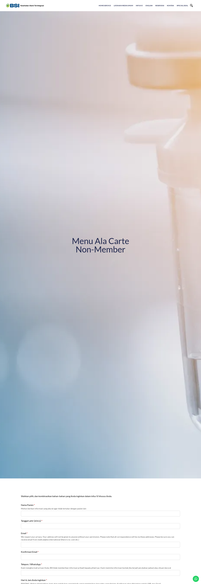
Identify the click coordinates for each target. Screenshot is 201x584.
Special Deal (182, 5)
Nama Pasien (28, 505)
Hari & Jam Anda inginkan (34, 580)
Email (24, 533)
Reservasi (159, 5)
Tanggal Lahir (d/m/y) (31, 520)
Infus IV (139, 5)
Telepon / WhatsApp (31, 564)
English (149, 5)
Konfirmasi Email (30, 551)
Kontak (170, 5)
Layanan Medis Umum (123, 5)
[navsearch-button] (191, 5)
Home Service (105, 5)
